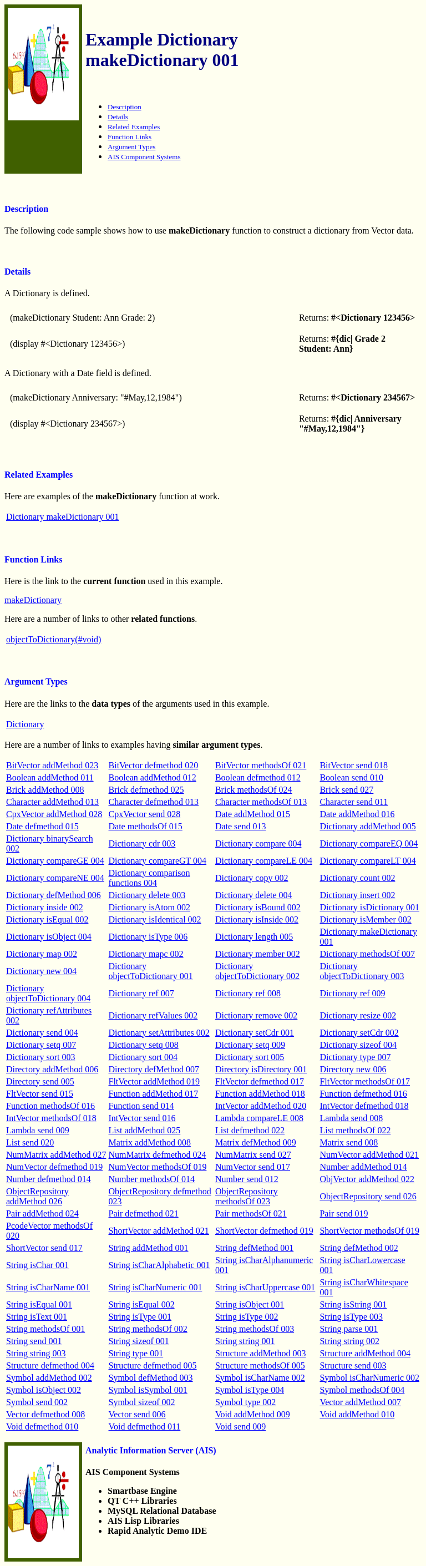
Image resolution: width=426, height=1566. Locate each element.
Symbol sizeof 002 (142, 1402)
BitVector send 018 (354, 765)
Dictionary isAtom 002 (150, 907)
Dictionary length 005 (254, 936)
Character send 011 (354, 802)
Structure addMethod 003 (260, 1353)
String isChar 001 (37, 1265)
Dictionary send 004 (42, 1032)
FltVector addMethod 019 (154, 1081)
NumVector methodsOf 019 (158, 1167)
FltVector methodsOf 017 (365, 1081)
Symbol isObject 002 (43, 1390)
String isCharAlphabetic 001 (159, 1265)
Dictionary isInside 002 (256, 919)
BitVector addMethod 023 (52, 765)
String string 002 (349, 1341)
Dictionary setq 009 (250, 1045)
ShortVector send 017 (44, 1248)
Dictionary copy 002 (251, 878)
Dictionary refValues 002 (153, 1015)
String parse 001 (349, 1329)
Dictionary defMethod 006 (53, 895)
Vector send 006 (137, 1414)
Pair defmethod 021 (144, 1213)
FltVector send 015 (39, 1093)
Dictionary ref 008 (248, 993)
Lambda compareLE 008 (259, 1118)
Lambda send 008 (351, 1118)
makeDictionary (33, 600)
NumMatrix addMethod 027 (56, 1154)
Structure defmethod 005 (153, 1365)
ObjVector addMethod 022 (367, 1179)
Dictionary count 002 (357, 878)
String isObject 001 (249, 1304)
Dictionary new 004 (41, 971)
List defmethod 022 (250, 1130)
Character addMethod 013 (52, 802)
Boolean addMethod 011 (50, 777)
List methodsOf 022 (355, 1130)
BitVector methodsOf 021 (260, 765)
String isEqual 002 (142, 1304)
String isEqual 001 (39, 1304)
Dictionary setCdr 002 (359, 1032)
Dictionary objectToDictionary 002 (257, 971)
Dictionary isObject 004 (49, 936)
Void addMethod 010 (357, 1414)
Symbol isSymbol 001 (148, 1390)
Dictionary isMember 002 (365, 919)
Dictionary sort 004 (143, 1057)
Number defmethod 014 (48, 1179)
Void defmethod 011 (145, 1426)
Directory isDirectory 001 (261, 1069)
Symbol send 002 (37, 1402)
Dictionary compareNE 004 (55, 878)
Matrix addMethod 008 (150, 1142)
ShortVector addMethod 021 (159, 1230)
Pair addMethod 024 (42, 1213)
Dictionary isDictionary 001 (369, 907)
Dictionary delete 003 (147, 895)
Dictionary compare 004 (258, 843)
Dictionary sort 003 (40, 1057)
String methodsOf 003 (254, 1329)
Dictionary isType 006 (148, 936)
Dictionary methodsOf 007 (367, 954)
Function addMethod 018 (260, 1093)
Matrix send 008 (349, 1142)
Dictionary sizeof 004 (358, 1045)
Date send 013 (240, 826)
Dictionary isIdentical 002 (155, 919)
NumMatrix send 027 (253, 1154)
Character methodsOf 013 (261, 802)
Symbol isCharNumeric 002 (369, 1377)
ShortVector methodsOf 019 (369, 1230)
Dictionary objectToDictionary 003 (362, 971)
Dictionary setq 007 (41, 1045)
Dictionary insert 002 (357, 895)
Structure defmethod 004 (50, 1365)
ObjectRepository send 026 (368, 1196)
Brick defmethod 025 (146, 789)
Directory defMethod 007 (154, 1069)
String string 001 (245, 1341)
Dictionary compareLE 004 (263, 860)
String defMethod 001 (254, 1248)
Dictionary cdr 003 (142, 843)
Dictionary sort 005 (249, 1057)
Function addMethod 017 (154, 1093)
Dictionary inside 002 (44, 907)
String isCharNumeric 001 (155, 1287)
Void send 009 (240, 1426)
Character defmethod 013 (154, 802)
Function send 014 (141, 1106)
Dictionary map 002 (41, 954)
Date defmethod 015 (42, 826)
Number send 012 (246, 1179)
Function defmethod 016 (363, 1093)
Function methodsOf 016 (50, 1106)
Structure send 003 (353, 1365)
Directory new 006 (353, 1069)
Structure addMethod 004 (365, 1353)
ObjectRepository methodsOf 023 (246, 1196)
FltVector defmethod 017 (259, 1081)
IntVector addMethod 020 (260, 1106)
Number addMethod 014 (363, 1167)
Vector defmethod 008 (45, 1414)
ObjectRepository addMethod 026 (37, 1196)
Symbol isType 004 (249, 1390)
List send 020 (30, 1142)
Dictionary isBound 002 (258, 907)
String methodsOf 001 (45, 1329)
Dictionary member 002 (257, 954)
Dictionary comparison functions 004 (149, 878)
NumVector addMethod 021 (369, 1154)
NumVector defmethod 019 (54, 1167)
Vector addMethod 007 (360, 1402)
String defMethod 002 (359, 1248)
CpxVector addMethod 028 (54, 814)
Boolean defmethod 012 (258, 777)
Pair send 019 (344, 1213)
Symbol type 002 (245, 1402)
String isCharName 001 (48, 1287)
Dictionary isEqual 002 (47, 919)
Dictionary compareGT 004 (158, 860)
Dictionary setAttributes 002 (159, 1032)
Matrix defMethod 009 (255, 1142)
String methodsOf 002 (148, 1329)
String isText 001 (36, 1316)
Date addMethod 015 (252, 814)
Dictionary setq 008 (144, 1045)
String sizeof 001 (139, 1341)
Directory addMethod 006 (52, 1069)
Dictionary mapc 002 (146, 954)
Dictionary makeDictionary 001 (62, 516)
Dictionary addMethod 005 (367, 826)
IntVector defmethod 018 (364, 1106)
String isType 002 (246, 1316)
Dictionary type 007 (355, 1057)
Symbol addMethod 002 (49, 1377)
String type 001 (136, 1353)
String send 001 (34, 1341)
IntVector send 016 (142, 1118)
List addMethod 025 (145, 1130)
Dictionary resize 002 (358, 1015)
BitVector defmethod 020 (154, 765)
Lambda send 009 (37, 1130)
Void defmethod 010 (42, 1426)
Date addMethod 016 (357, 814)
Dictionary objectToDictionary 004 (48, 993)
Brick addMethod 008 (45, 789)
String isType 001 (140, 1316)
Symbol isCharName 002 (260, 1377)
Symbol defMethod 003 (151, 1377)
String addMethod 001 (149, 1248)
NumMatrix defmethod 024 (157, 1154)
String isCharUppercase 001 (265, 1287)
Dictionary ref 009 (352, 993)
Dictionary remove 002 (256, 1015)
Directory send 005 (40, 1081)
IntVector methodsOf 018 (51, 1118)
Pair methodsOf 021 (251, 1213)
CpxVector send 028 (145, 814)
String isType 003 (351, 1316)
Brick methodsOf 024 (253, 789)
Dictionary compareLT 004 (367, 860)
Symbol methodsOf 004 (362, 1390)
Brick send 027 (346, 789)
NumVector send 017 (252, 1167)
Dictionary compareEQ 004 (369, 843)
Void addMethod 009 (252, 1414)
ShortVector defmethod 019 (264, 1230)
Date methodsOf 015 (145, 826)
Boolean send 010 (351, 777)
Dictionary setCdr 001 (254, 1032)
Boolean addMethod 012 (152, 777)
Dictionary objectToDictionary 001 (151, 971)
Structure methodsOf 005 (260, 1365)
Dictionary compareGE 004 (55, 860)
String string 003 (36, 1353)
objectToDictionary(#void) (53, 639)
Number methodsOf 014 (152, 1179)
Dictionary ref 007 (141, 993)
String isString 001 (353, 1304)
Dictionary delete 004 (253, 895)
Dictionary (25, 724)
